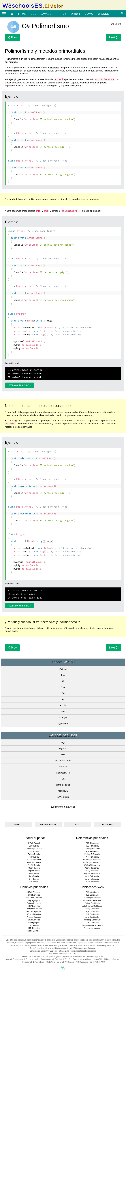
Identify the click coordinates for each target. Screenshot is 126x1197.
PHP (63, 797)
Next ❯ (113, 37)
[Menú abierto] (4, 13)
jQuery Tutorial (34, 1040)
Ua (112, 24)
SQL (63, 785)
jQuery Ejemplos (34, 1086)
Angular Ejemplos (34, 1089)
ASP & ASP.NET (63, 803)
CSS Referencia (92, 1018)
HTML (22, 13)
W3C (103, 1134)
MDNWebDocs (82, 1134)
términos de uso (81, 1117)
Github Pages (63, 827)
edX (36, 1131)
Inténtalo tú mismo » (19, 385)
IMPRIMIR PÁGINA (48, 996)
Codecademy (18, 1131)
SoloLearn (26, 1134)
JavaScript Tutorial (33, 1020)
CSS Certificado (92, 1067)
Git (63, 821)
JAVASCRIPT (49, 13)
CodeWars (50, 1134)
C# (64, 13)
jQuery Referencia (92, 1042)
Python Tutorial (34, 1026)
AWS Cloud (63, 840)
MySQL (63, 791)
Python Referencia (92, 1026)
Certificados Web (92, 1058)
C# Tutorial (34, 1054)
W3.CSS (103, 13)
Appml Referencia (92, 1040)
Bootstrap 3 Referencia (92, 1031)
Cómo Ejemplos (33, 1103)
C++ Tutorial (34, 1051)
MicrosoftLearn (86, 1131)
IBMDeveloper (38, 1134)
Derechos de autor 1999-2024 (42, 1123)
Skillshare (59, 1131)
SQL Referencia (92, 1023)
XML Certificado (92, 1094)
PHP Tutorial (34, 1029)
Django (75, 13)
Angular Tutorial (34, 1042)
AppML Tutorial (34, 1037)
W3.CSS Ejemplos (33, 1083)
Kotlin (63, 748)
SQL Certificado (92, 1083)
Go (62, 754)
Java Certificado (92, 1089)
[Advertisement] (63, 672)
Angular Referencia (92, 1045)
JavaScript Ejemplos (34, 1069)
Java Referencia (92, 1051)
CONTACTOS (18, 996)
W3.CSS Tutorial (34, 1034)
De (119, 24)
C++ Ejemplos (34, 1094)
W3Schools (69, 1134)
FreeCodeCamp (71, 1131)
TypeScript (63, 766)
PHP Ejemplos (34, 1078)
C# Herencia (37, 199)
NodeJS (63, 809)
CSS (33, 13)
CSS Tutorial (34, 1018)
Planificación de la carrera (92, 1097)
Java (63, 718)
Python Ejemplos (34, 1075)
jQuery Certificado (92, 1081)
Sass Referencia (92, 1048)
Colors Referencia (92, 1054)
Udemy (8, 1131)
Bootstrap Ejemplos (34, 1081)
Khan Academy (46, 1131)
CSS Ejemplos (34, 1067)
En (116, 24)
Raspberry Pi (63, 815)
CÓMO (89, 13)
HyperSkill (98, 1131)
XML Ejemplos (34, 1100)
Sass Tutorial (34, 1045)
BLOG (77, 996)
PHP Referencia (92, 1029)
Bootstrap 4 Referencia (92, 1034)
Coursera (29, 1131)
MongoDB (63, 833)
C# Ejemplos (34, 1097)
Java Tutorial (34, 1048)
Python (63, 712)
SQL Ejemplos (34, 1072)
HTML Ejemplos (33, 1064)
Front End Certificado (92, 1072)
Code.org (116, 1131)
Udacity (107, 1131)
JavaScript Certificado (92, 1069)
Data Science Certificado (92, 1078)
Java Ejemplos (34, 1092)
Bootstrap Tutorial (34, 1031)
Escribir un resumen (92, 1100)
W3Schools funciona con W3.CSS (63, 1125)
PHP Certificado (92, 1086)
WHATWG (94, 1134)
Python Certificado (92, 1075)
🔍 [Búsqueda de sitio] (122, 13)
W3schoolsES (32, 5)
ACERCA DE (107, 996)
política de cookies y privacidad (102, 1117)
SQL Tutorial (34, 1023)
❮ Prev (12, 37)
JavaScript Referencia (92, 1020)
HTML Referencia (92, 1015)
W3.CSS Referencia (92, 1037)
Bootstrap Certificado (92, 1092)
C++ (63, 730)
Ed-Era (60, 1134)
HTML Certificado (92, 1064)
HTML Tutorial (34, 1015)
